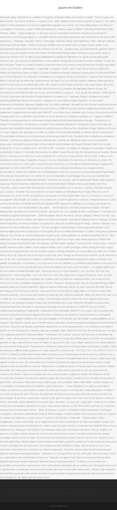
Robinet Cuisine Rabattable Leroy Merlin (23, 492)
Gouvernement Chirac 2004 (17, 488)
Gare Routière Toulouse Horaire (79, 492)
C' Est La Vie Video (95, 488)
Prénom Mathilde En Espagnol (70, 488)
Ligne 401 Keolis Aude (43, 488)
